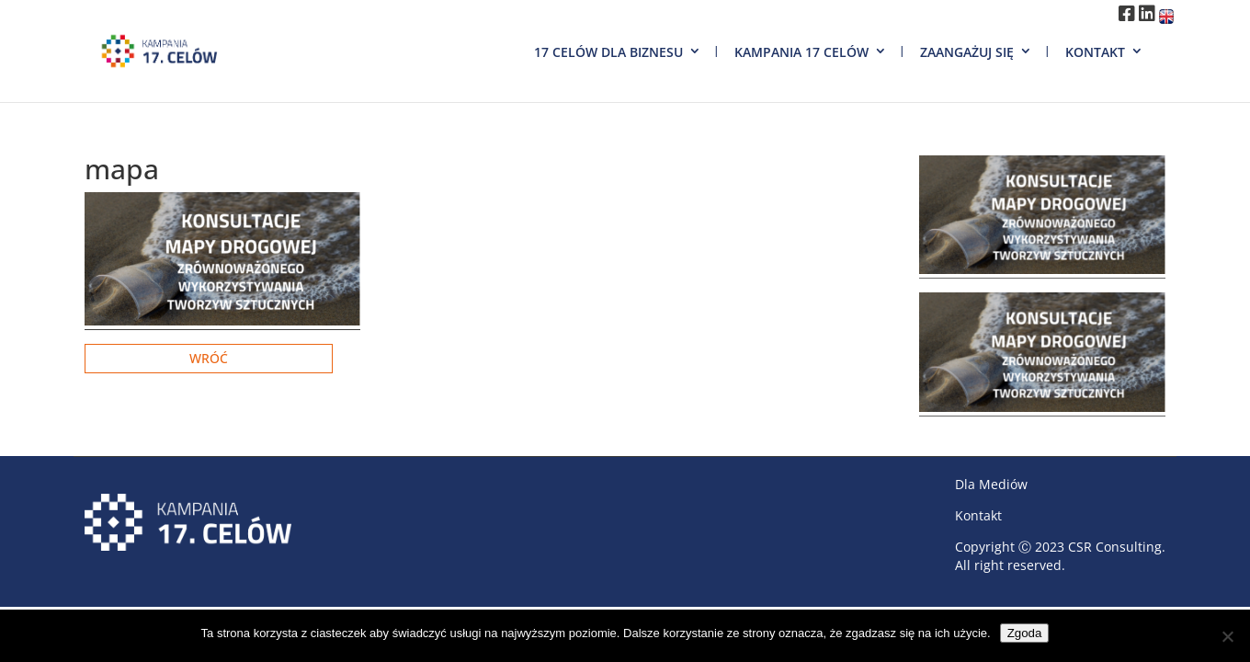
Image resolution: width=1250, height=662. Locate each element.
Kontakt (1095, 52)
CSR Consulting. (1116, 546)
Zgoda (1024, 633)
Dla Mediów (991, 484)
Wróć (208, 358)
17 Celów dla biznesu (608, 52)
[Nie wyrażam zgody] (1227, 636)
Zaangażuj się (967, 52)
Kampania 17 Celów (801, 52)
